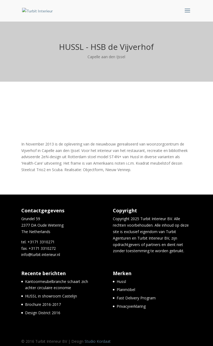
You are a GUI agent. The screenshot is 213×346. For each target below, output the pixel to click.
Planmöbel (126, 289)
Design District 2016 (42, 312)
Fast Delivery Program (136, 297)
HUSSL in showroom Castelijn (51, 296)
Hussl (121, 281)
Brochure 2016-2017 (43, 304)
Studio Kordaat (98, 341)
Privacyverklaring (131, 306)
